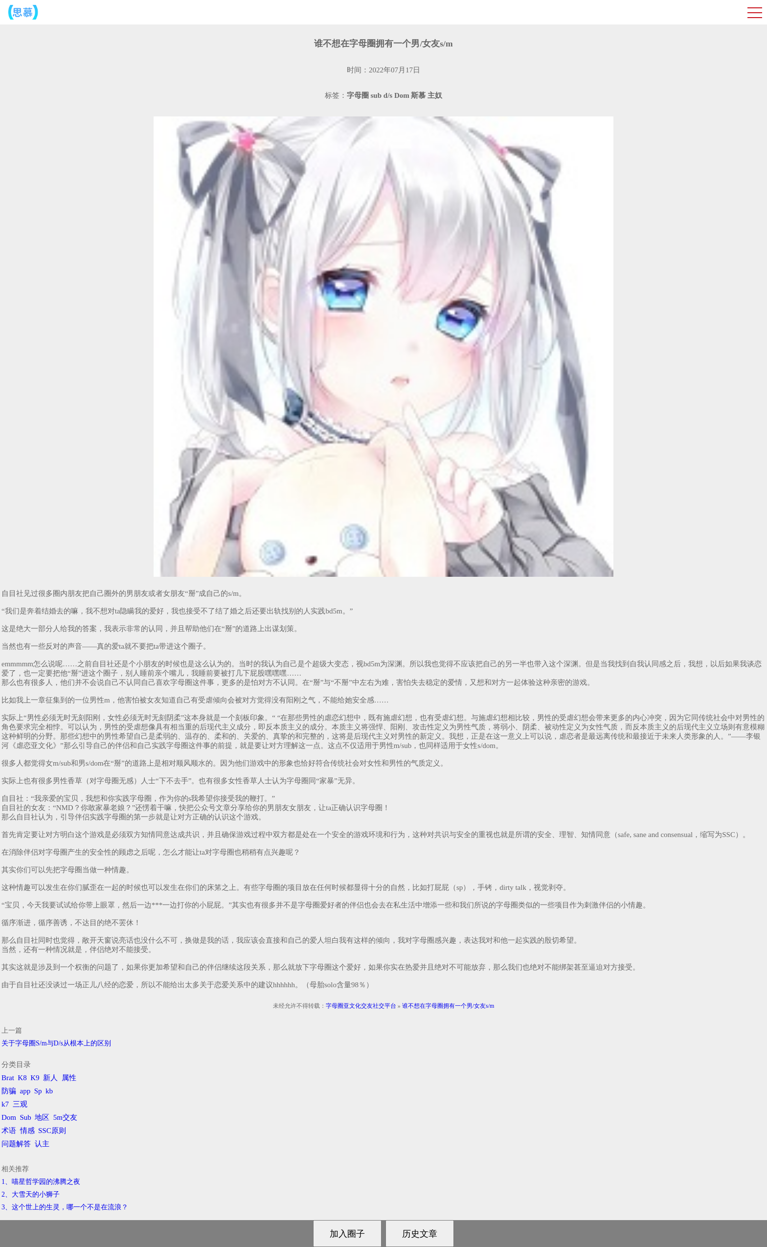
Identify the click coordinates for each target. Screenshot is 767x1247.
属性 (69, 1078)
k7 (5, 1104)
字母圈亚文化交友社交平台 (361, 1005)
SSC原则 (52, 1130)
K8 (22, 1078)
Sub (25, 1117)
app (25, 1091)
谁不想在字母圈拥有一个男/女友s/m (448, 1005)
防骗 (8, 1091)
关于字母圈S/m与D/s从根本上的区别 (56, 1043)
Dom (8, 1117)
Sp (38, 1091)
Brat (7, 1078)
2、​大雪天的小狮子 (30, 1194)
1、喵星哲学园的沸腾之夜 (40, 1181)
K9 (34, 1078)
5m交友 (65, 1117)
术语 (8, 1130)
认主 (42, 1144)
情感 (27, 1130)
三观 (20, 1104)
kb (49, 1091)
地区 (42, 1117)
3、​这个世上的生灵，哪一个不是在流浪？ (64, 1207)
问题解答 (16, 1144)
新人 (50, 1078)
